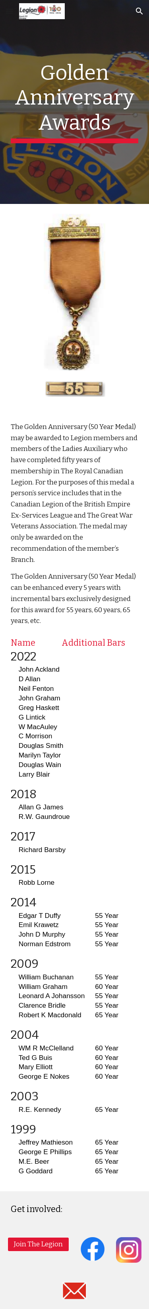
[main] (75, 101)
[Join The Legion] (38, 1244)
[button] (9, 11)
